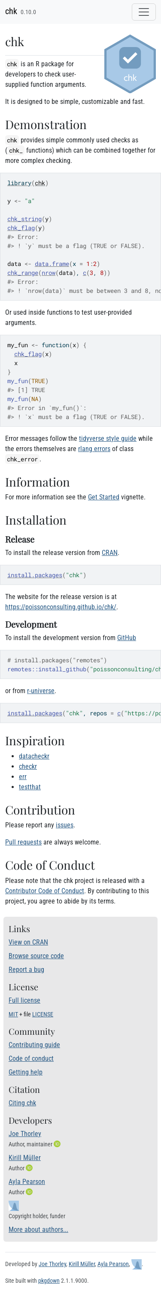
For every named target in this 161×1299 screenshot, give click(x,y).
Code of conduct (31, 1058)
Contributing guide (34, 1045)
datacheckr (34, 756)
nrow (48, 273)
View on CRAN (28, 942)
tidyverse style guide (108, 438)
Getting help (26, 1072)
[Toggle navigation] (144, 12)
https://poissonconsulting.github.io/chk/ (60, 607)
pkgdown (49, 1280)
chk (11, 11)
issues (64, 825)
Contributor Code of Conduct (44, 891)
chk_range (22, 273)
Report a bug (26, 969)
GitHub (126, 638)
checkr (28, 766)
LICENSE (42, 1014)
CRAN (110, 553)
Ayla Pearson (27, 1182)
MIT (13, 1014)
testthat (30, 787)
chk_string (24, 219)
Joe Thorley (25, 1134)
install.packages (34, 575)
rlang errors (94, 449)
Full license (24, 1000)
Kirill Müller (25, 1158)
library (19, 183)
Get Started (103, 497)
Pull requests (23, 842)
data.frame (52, 264)
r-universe (41, 691)
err (23, 777)
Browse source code (36, 956)
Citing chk (22, 1103)
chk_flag (21, 228)
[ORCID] (58, 1144)
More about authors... (38, 1229)
